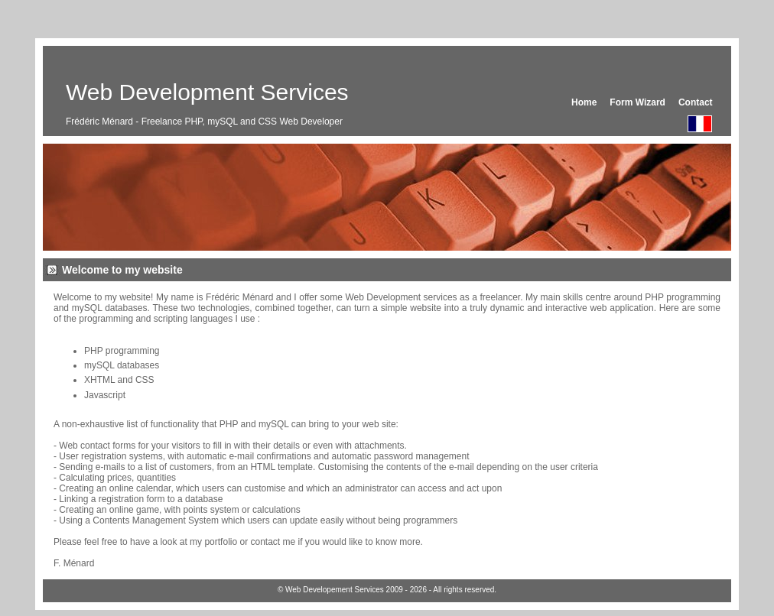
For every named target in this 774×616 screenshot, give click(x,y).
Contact (695, 102)
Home (584, 102)
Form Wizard (637, 102)
